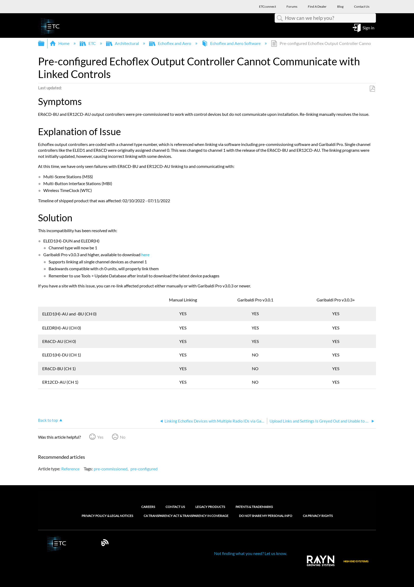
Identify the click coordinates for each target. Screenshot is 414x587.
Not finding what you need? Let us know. (250, 553)
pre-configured (144, 468)
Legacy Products (210, 507)
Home (60, 43)
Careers (148, 507)
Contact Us (175, 507)
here (145, 254)
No (122, 436)
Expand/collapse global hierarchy (44, 43)
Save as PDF (372, 89)
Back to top (48, 420)
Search (280, 18)
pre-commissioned (111, 468)
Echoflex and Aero (170, 43)
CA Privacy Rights (318, 516)
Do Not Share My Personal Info (265, 516)
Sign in (368, 27)
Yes (100, 436)
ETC (88, 43)
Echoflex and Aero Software (231, 43)
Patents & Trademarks (254, 507)
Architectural (123, 43)
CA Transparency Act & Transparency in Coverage (186, 516)
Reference (70, 468)
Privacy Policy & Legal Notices (107, 516)
